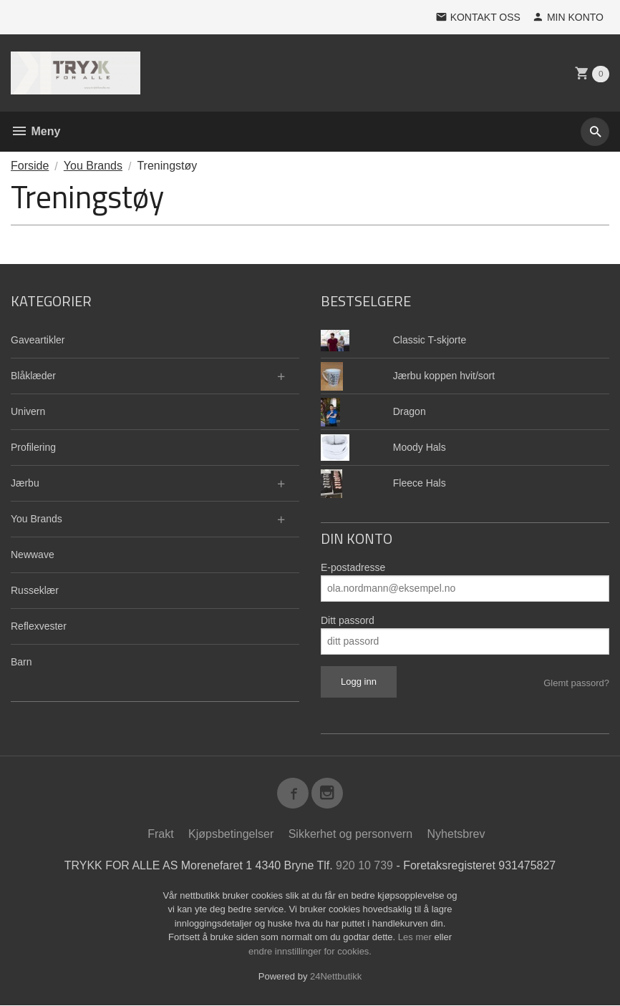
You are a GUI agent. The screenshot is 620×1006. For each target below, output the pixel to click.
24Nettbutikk (336, 977)
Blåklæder (33, 375)
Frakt (160, 835)
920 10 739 (364, 866)
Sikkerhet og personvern (350, 835)
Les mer (416, 937)
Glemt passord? (576, 683)
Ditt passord (347, 620)
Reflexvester (39, 626)
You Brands (36, 518)
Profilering (33, 447)
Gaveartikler (37, 340)
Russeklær (35, 590)
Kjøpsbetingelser (230, 835)
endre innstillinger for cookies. (310, 952)
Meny (35, 131)
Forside (30, 166)
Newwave (32, 554)
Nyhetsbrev (456, 835)
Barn (21, 662)
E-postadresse (353, 567)
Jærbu (25, 483)
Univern (28, 411)
